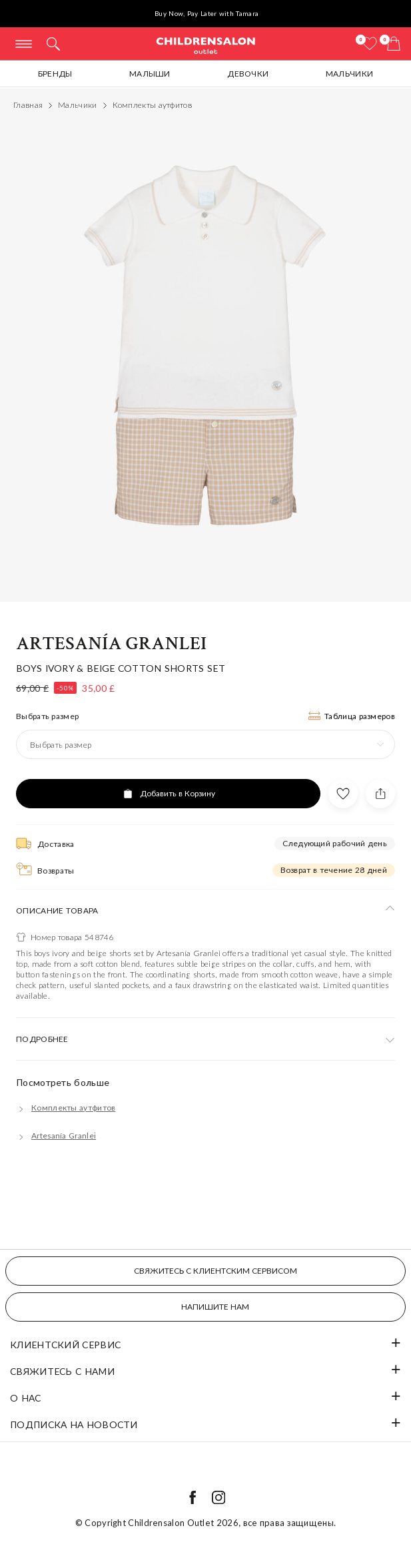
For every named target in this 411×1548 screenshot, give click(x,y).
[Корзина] (394, 44)
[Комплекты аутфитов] (65, 1108)
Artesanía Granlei (111, 643)
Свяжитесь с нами (62, 1371)
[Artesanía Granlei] (56, 1136)
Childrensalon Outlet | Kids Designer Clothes (206, 45)
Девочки (247, 74)
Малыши (150, 74)
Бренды (55, 74)
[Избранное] (370, 44)
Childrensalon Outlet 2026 (183, 1522)
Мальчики (349, 74)
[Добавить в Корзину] (168, 793)
